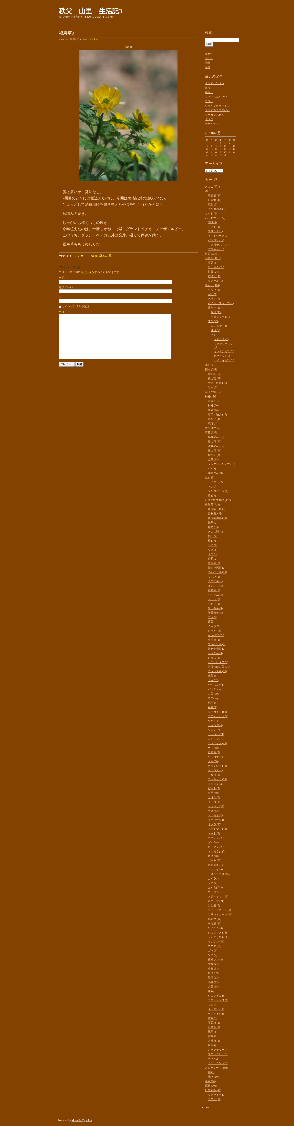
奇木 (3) (212, 387)
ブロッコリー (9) (218, 1054)
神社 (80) (213, 405)
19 (234, 149)
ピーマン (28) (216, 847)
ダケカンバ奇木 (214, 114)
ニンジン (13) (216, 738)
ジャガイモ (82, 256)
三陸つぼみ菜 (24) (219, 666)
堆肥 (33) (213, 527)
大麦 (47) (213, 964)
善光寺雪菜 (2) (217, 648)
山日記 (209, 58)
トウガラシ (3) (217, 851)
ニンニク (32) (216, 783)
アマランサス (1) (218, 1000)
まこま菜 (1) (215, 581)
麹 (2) (211, 1072)
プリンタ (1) (215, 231)
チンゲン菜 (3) (217, 644)
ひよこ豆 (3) (215, 928)
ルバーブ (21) (216, 901)
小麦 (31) (213, 968)
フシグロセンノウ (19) (221, 464)
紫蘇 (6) (212, 1018)
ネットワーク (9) (218, 235)
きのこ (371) (212, 186)
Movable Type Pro (82, 1120)
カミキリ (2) (215, 482)
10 (225, 146)
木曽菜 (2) (214, 563)
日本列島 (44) (213, 1090)
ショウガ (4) (215, 725)
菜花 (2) (212, 558)
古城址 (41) (214, 276)
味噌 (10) (213, 1076)
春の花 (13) (214, 441)
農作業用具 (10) (217, 518)
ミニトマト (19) (217, 829)
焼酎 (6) (212, 204)
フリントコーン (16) (220, 914)
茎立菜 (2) (214, 590)
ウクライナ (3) (217, 1094)
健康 (94, 256)
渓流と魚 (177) (214, 392)
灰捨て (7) (214, 298)
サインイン (88, 272)
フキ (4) (212, 883)
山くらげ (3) (215, 887)
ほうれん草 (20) (217, 671)
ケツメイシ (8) (217, 1013)
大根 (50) (213, 761)
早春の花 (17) (216, 437)
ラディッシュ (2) (218, 716)
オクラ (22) (214, 824)
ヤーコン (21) (216, 734)
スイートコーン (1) (219, 910)
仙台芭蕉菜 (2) (217, 567)
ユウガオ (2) (215, 815)
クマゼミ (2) (221, 339)
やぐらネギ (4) (217, 684)
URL (61, 297)
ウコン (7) (214, 729)
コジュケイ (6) (219, 325)
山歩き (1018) (213, 258)
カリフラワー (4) (218, 1049)
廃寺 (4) (212, 423)
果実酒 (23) (214, 195)
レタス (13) (214, 657)
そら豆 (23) (214, 923)
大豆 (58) (213, 986)
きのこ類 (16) (216, 531)
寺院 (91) (213, 401)
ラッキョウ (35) (217, 779)
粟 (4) (211, 991)
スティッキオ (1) (218, 896)
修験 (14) (213, 410)
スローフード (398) (216, 1067)
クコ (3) (212, 554)
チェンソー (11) (220, 316)
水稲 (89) (213, 973)
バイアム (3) (215, 594)
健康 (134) (211, 253)
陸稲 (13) (213, 977)
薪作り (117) (215, 307)
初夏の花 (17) (216, 446)
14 (212, 149)
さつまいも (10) (217, 765)
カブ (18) (213, 747)
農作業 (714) (212, 504)
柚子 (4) (212, 536)
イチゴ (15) (214, 801)
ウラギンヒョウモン (217, 105)
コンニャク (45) (217, 743)
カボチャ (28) (216, 838)
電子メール (66, 287)
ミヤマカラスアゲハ (217, 110)
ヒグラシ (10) (222, 356)
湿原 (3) (212, 262)
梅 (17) (212, 540)
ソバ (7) (212, 955)
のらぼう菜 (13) (217, 572)
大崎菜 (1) (214, 1040)
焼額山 (209, 92)
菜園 (207, 67)
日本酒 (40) (214, 200)
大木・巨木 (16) (217, 383)
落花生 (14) (214, 919)
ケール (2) (214, 599)
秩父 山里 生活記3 (90, 11)
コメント (64, 312)
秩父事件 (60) (213, 428)
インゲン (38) (216, 941)
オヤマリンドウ (214, 83)
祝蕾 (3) (212, 1031)
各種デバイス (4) (221, 244)
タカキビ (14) (216, 1009)
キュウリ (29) (216, 806)
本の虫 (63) (211, 365)
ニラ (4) (212, 617)
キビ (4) (212, 1004)
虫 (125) (209, 477)
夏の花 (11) (214, 450)
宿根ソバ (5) (215, 959)
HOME (209, 53)
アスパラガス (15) (219, 874)
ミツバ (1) (214, 576)
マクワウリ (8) (217, 819)
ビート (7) (214, 788)
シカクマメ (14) (217, 932)
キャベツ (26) (216, 635)
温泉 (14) (210, 1081)
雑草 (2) (212, 522)
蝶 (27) (212, 495)
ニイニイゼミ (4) (224, 360)
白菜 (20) (213, 693)
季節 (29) (213, 321)
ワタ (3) (212, 549)
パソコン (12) (216, 240)
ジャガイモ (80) (217, 711)
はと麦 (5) (214, 905)
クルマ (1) (214, 289)
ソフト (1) (214, 226)
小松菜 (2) (214, 639)
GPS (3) (212, 222)
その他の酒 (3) (217, 209)
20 (207, 152)
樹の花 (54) (214, 374)
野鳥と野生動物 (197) (218, 500)
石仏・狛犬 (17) (217, 414)
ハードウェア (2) (215, 218)
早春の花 (105, 256)
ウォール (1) (215, 280)
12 (234, 146)
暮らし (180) (212, 285)
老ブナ (209, 101)
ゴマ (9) (212, 950)
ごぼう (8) (214, 797)
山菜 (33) (213, 459)
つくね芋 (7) (215, 756)
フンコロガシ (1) (218, 491)
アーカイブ (214, 164)
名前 (61, 277)
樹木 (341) (211, 369)
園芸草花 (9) (215, 473)
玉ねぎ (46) (214, 774)
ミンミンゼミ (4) (224, 351)
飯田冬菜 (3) (215, 608)
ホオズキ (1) (215, 865)
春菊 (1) (212, 707)
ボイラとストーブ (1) (221, 303)
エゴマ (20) (214, 946)
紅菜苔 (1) (214, 1027)
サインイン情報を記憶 (75, 306)
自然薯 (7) (214, 752)
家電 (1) (212, 294)
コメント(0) (92, 39)
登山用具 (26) (216, 267)
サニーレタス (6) (218, 662)
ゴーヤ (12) (214, 860)
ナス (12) (213, 810)
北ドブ (209, 119)
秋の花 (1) (214, 455)
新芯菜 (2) (214, 1022)
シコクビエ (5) (217, 995)
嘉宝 (207, 87)
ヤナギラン (212, 123)
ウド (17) (213, 892)
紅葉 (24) (213, 271)
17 (225, 149)
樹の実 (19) (214, 378)
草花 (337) (211, 432)
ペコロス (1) (215, 770)
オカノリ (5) (215, 585)
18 (229, 149)
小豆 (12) (213, 982)
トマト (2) (214, 833)
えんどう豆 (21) (217, 937)
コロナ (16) (214, 1099)
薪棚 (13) (216, 312)
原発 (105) (211, 1085)
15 (216, 149)
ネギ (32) (213, 680)
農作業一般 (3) (217, 509)
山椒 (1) (212, 545)
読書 (207, 62)
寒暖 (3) (215, 330)
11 (229, 146)
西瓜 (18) (213, 856)
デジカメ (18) (216, 249)
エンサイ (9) (215, 869)
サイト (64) (211, 213)
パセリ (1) (214, 603)
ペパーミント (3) (218, 1063)
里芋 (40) (213, 792)
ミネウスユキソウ (216, 96)
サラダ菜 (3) (215, 653)
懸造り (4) (214, 419)
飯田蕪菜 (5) (215, 612)
